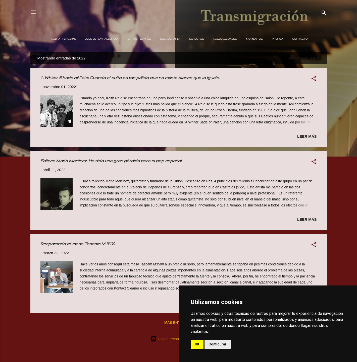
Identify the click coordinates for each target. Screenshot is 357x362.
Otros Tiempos (139, 38)
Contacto (300, 38)
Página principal (62, 38)
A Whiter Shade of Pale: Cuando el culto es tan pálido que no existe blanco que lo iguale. (130, 78)
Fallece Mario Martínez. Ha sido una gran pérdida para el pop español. (111, 161)
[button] (314, 79)
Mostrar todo (304, 58)
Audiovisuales (225, 38)
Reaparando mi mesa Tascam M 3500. (78, 244)
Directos (196, 38)
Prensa (277, 38)
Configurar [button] (218, 344)
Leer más (307, 136)
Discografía (170, 38)
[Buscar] (324, 13)
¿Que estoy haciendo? (102, 38)
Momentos (254, 38)
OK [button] (197, 344)
